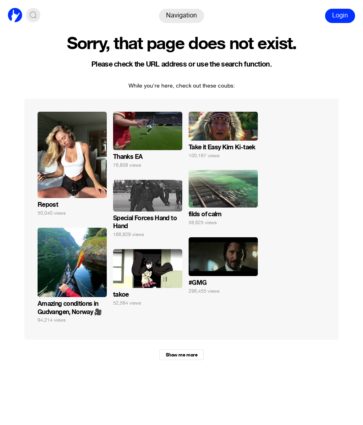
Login (340, 15)
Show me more (181, 355)
